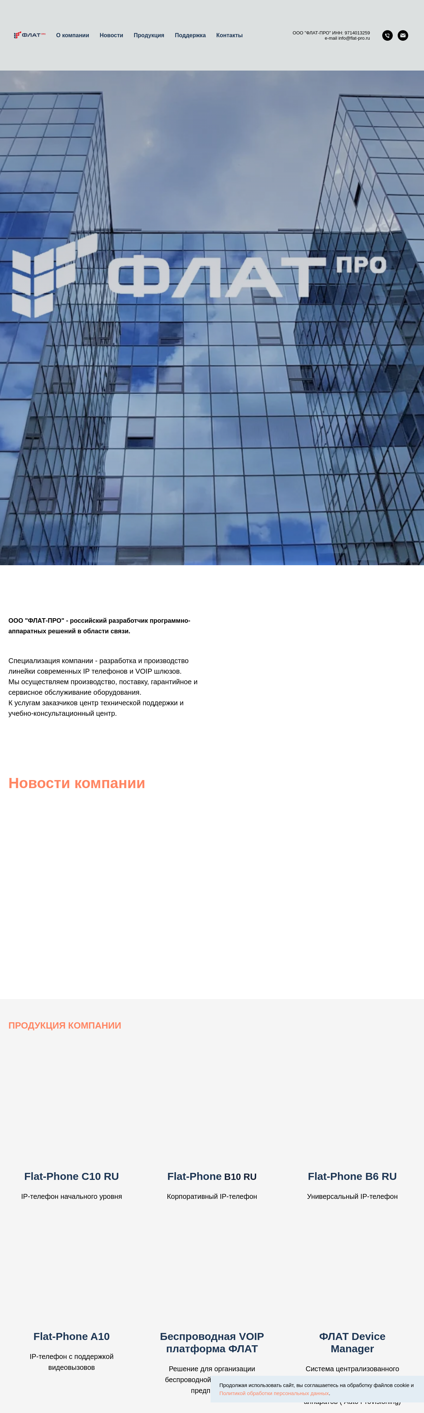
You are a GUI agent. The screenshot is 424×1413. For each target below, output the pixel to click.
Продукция (149, 35)
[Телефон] (387, 35)
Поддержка (190, 35)
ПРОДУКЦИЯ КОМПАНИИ (64, 1025)
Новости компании (76, 783)
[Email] (403, 35)
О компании (72, 35)
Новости (111, 35)
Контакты (229, 35)
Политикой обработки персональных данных (274, 1393)
